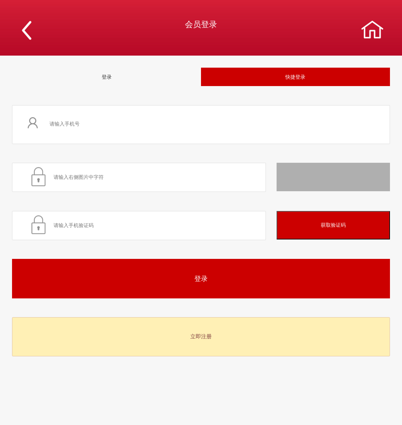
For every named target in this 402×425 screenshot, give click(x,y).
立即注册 (201, 336)
